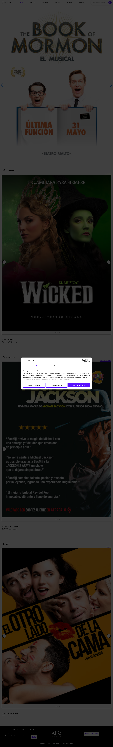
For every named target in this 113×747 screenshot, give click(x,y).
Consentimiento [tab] (33, 365)
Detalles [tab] (56, 365)
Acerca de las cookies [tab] (80, 365)
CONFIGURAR (57, 385)
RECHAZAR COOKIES (34, 385)
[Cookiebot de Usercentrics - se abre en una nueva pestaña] (83, 360)
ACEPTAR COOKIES (79, 385)
